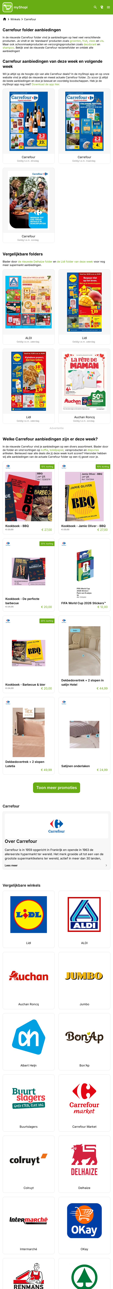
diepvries (93, 450)
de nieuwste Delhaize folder (35, 261)
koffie (44, 450)
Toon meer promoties (56, 787)
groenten (75, 40)
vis (101, 40)
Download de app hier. (46, 84)
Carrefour (30, 19)
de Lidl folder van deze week (75, 261)
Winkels (15, 19)
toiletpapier (56, 450)
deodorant (90, 44)
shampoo (8, 47)
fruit (84, 40)
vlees (92, 40)
